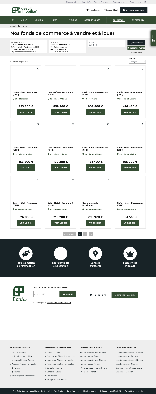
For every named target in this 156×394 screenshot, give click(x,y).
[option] (25, 77)
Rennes (17, 368)
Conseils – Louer (54, 372)
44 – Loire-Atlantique (60, 52)
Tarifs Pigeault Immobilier (23, 376)
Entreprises (138, 20)
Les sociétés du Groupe (24, 360)
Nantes (17, 372)
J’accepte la (54, 302)
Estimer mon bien (133, 10)
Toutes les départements (60, 45)
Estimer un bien (53, 352)
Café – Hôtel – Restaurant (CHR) (25, 47)
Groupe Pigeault (101, 2)
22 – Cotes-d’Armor (60, 47)
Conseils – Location (124, 372)
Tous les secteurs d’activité (25, 45)
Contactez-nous (120, 2)
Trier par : (133, 58)
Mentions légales (89, 391)
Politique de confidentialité (110, 391)
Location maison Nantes (126, 364)
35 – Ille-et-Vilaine (60, 49)
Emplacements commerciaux (25, 52)
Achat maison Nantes (90, 364)
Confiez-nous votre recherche (94, 368)
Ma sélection (93, 10)
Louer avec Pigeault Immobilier (60, 360)
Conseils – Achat (88, 372)
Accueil (13, 26)
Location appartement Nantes (129, 360)
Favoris (38, 69)
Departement (55, 42)
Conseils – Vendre (54, 368)
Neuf (54, 20)
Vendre (73, 20)
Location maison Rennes (127, 356)
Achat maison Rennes (90, 356)
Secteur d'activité (17, 42)
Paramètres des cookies (134, 391)
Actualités (86, 2)
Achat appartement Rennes (93, 352)
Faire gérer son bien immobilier (60, 364)
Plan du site (58, 391)
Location (39, 20)
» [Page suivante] (91, 234)
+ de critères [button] (136, 52)
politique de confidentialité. (59, 302)
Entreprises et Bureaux (57, 379)
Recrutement (135, 2)
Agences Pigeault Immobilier (24, 364)
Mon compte (98, 295)
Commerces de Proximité (25, 49)
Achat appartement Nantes (93, 360)
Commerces (119, 20)
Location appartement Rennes (129, 352)
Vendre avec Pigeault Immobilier (61, 356)
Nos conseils (71, 2)
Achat (24, 20)
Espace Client (111, 10)
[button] (153, 36)
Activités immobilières (23, 356)
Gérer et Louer (92, 20)
